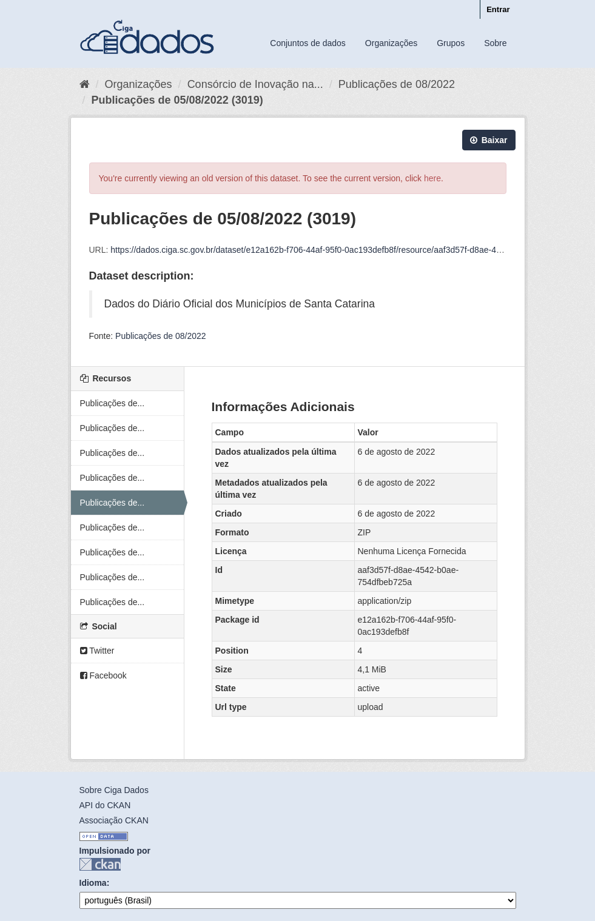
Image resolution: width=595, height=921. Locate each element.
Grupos (451, 43)
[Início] (84, 84)
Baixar (489, 140)
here (432, 178)
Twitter (97, 650)
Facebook (103, 675)
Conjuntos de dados (308, 43)
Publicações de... (112, 403)
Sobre (495, 43)
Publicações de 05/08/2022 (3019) (177, 100)
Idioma (93, 883)
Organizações (391, 43)
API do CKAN (105, 805)
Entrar (497, 9)
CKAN (100, 864)
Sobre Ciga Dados (114, 790)
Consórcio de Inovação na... (255, 84)
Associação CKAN (114, 820)
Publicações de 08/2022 (396, 84)
